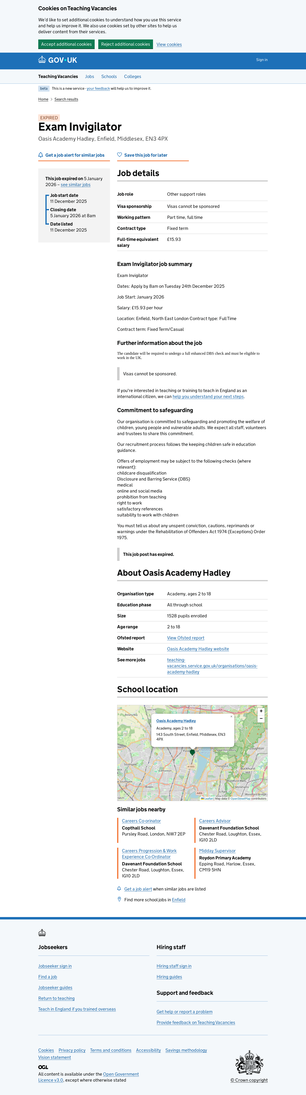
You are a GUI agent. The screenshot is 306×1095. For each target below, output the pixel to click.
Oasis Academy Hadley (176, 721)
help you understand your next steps (208, 396)
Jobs (89, 76)
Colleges (132, 76)
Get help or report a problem (185, 1011)
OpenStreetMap (241, 798)
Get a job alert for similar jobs (74, 155)
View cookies (169, 44)
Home (43, 99)
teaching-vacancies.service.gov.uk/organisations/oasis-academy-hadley (212, 666)
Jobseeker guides (55, 987)
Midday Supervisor (217, 850)
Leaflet (207, 798)
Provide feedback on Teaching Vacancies (196, 1022)
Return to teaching (56, 998)
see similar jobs (76, 184)
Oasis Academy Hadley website (198, 649)
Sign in (262, 59)
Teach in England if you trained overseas (77, 1009)
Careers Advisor (215, 821)
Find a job (47, 976)
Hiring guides (169, 976)
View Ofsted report (185, 638)
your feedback (98, 88)
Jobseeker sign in (55, 966)
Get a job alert (138, 889)
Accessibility (148, 1050)
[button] (192, 753)
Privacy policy (72, 1050)
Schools (109, 76)
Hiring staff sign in (174, 966)
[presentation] (192, 753)
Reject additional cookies (125, 44)
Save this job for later (145, 155)
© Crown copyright (249, 1080)
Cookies (46, 1050)
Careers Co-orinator (141, 821)
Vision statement (54, 1057)
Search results (66, 99)
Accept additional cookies (66, 44)
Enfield (179, 899)
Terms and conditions (110, 1050)
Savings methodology (186, 1050)
